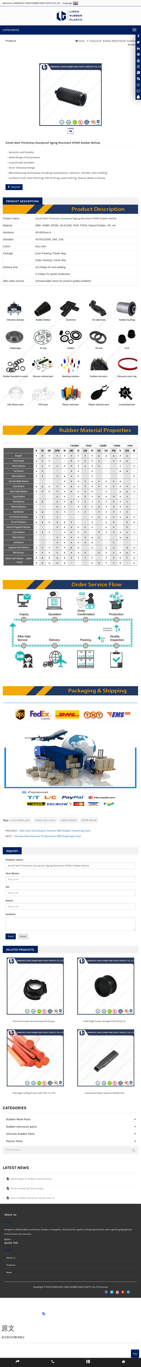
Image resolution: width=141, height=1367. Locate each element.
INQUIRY (14, 187)
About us (9, 1257)
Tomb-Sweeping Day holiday (24, 1188)
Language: (70, 3)
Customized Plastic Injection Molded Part (104, 1093)
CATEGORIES (11, 30)
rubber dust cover (45, 820)
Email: (9, 900)
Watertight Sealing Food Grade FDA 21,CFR (33, 1093)
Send (11, 936)
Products (95, 41)
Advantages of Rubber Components (28, 1178)
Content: (11, 914)
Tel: (8, 887)
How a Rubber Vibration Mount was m (29, 1198)
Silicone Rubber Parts (20, 1134)
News (8, 1272)
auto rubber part (20, 820)
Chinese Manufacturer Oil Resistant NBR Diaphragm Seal (47, 836)
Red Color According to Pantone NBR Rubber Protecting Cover (55, 830)
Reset (23, 936)
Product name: (14, 859)
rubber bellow (69, 820)
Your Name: (12, 873)
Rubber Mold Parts (113, 41)
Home (81, 41)
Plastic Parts (14, 1141)
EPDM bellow (89, 820)
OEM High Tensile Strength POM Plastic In (104, 1021)
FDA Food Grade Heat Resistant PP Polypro (34, 1021)
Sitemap (103, 1287)
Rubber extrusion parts (21, 1126)
